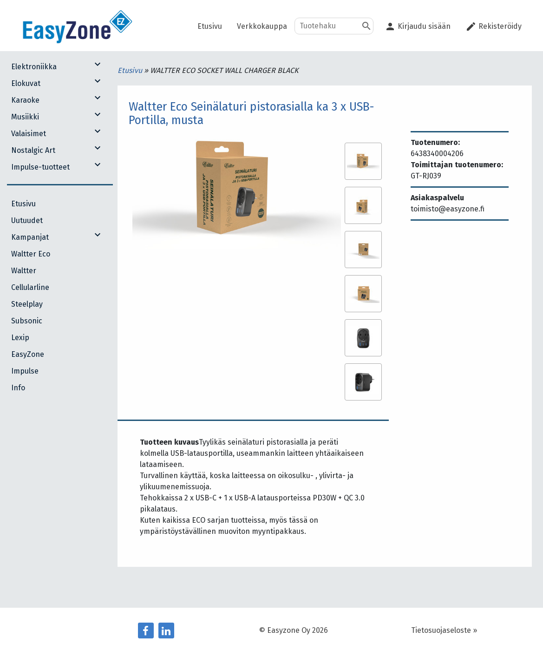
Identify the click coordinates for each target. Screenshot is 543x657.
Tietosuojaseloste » (444, 630)
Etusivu (131, 70)
